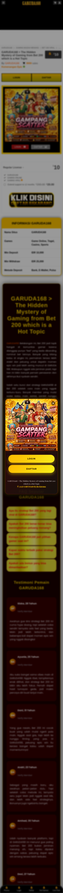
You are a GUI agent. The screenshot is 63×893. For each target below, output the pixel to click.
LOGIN (31, 458)
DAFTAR (31, 468)
